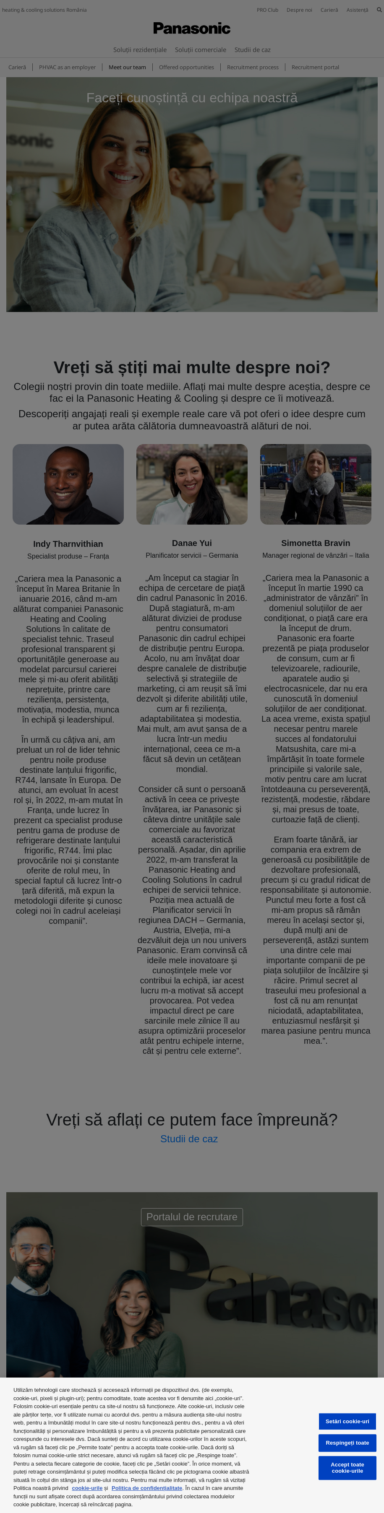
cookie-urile (87, 1488)
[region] (192, 1445)
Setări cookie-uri (347, 1421)
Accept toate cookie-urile (347, 1467)
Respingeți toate (347, 1443)
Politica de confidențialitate (147, 1488)
